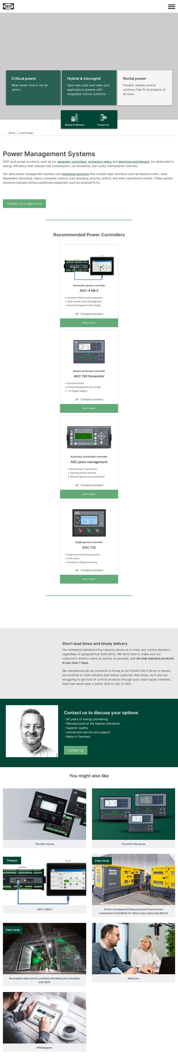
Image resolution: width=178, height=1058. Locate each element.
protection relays (100, 161)
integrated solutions (75, 174)
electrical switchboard (134, 161)
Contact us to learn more (24, 203)
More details (89, 322)
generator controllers (72, 161)
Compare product (89, 314)
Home (11, 132)
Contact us (75, 750)
